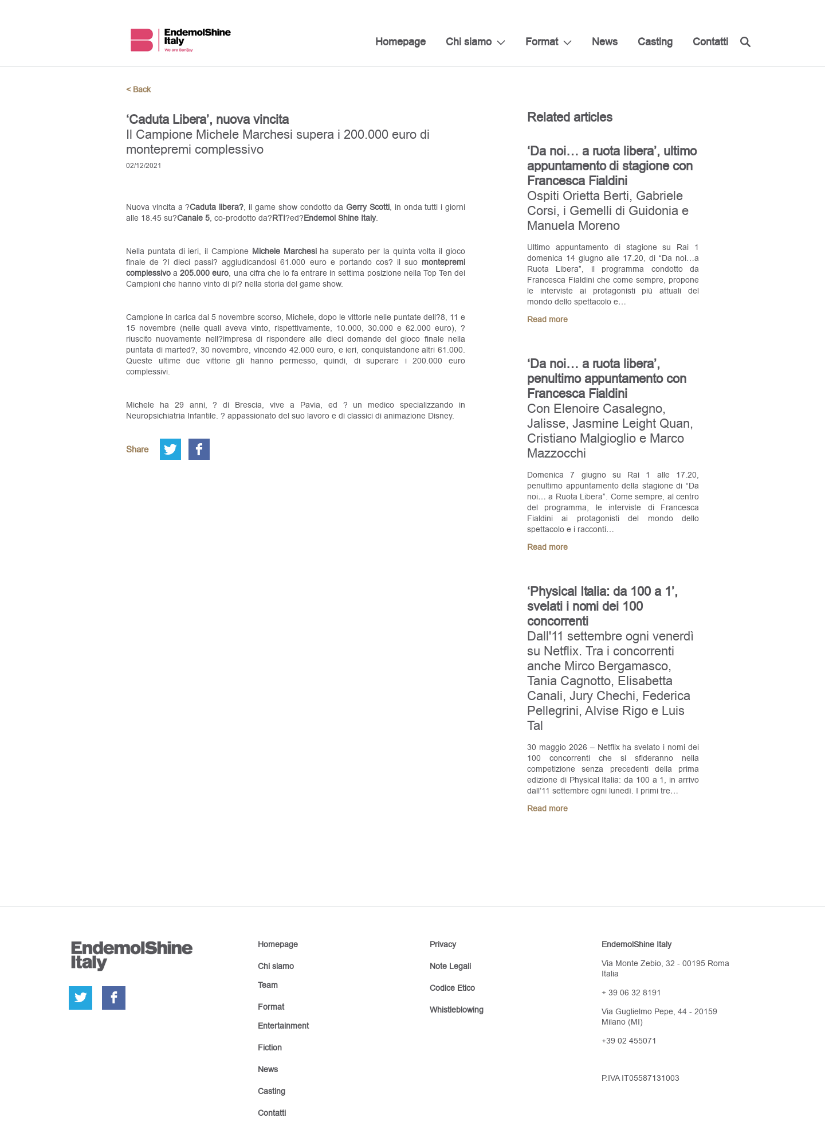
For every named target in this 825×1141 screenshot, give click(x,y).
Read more (547, 319)
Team (268, 985)
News (605, 41)
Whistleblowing (457, 1010)
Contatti (710, 41)
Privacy (443, 944)
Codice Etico (452, 988)
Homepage (400, 41)
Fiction (270, 1047)
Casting (655, 41)
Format (541, 41)
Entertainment (283, 1026)
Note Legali (450, 966)
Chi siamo (469, 41)
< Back (138, 89)
